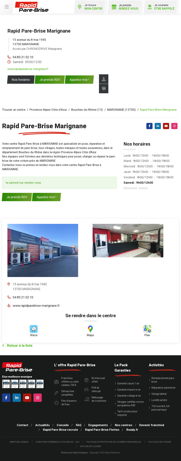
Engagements (98, 425)
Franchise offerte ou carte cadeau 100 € (66, 381)
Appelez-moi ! (79, 79)
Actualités (42, 425)
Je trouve (88, 6)
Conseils (63, 425)
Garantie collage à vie (129, 395)
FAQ (78, 425)
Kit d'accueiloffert (94, 379)
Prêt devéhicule (92, 389)
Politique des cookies (159, 441)
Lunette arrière (159, 399)
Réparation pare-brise (163, 387)
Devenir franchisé (151, 425)
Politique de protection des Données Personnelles (113, 441)
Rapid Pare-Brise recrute (60, 429)
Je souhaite (160, 6)
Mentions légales (19, 441)
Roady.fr (132, 429)
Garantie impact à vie (128, 389)
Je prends (124, 6)
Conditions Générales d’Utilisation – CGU (57, 441)
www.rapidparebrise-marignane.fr (27, 68)
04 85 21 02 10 (23, 57)
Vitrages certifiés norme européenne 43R (130, 403)
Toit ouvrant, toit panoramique (160, 407)
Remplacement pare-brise (162, 379)
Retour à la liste (17, 345)
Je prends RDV (49, 79)
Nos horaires (21, 79)
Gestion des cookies (90, 446)
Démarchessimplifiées (64, 392)
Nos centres (123, 425)
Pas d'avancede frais (65, 402)
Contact (22, 425)
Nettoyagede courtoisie (95, 399)
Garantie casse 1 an (128, 383)
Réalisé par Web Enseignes (74, 452)
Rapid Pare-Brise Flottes (102, 429)
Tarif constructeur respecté (127, 413)
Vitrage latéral (159, 393)
